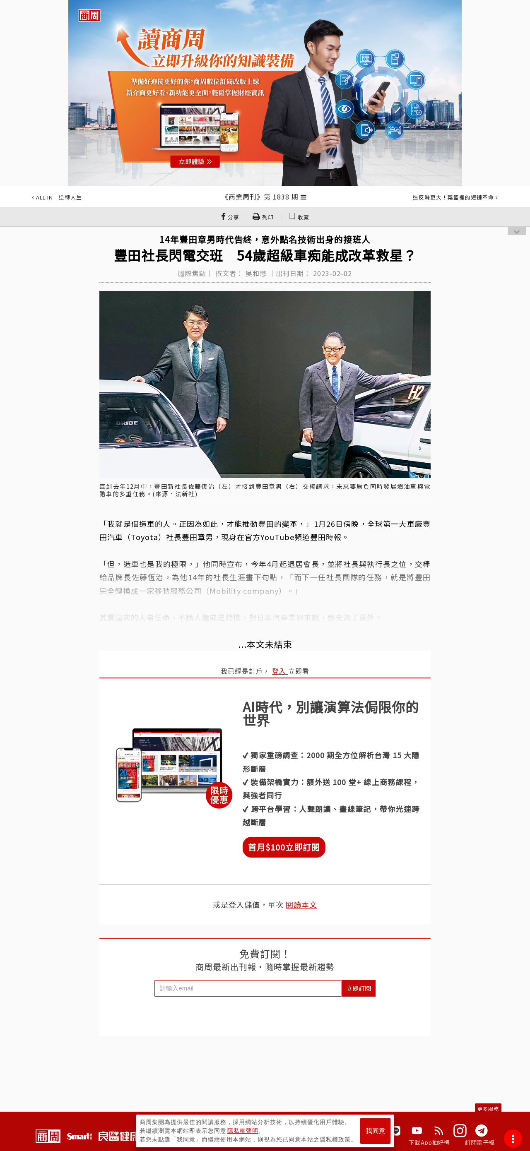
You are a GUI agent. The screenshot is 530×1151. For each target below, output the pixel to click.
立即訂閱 (358, 988)
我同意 (375, 1130)
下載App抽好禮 (429, 1142)
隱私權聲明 (242, 1130)
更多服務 (488, 1108)
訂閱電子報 (479, 1142)
